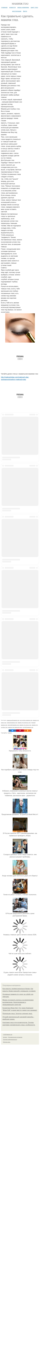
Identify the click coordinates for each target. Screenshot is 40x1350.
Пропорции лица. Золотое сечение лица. (17, 1167)
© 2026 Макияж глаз (7, 1187)
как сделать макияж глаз (26, 873)
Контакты (5, 1190)
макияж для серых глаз (25, 878)
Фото (25, 11)
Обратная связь (6, 1195)
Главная (4, 7)
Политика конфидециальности (10, 1192)
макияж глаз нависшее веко (15, 880)
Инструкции (16, 11)
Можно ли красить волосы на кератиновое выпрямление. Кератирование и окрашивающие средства (18, 1155)
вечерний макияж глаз (13, 878)
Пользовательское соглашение (15, 1190)
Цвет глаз (34, 7)
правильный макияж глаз (13, 873)
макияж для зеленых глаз (24, 876)
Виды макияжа (23, 7)
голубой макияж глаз (28, 880)
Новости (12, 7)
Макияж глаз (20, 3)
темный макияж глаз (12, 876)
